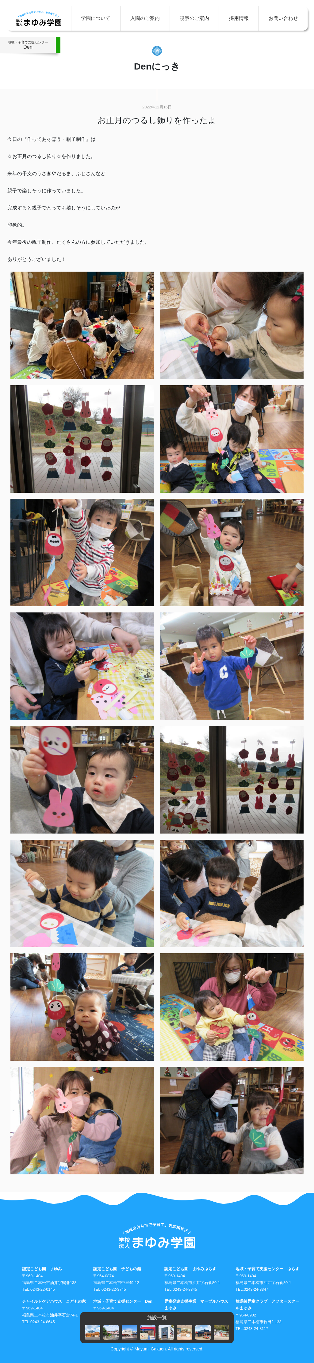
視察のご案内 (194, 18)
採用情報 (239, 18)
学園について (95, 18)
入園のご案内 (145, 18)
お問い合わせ (283, 18)
